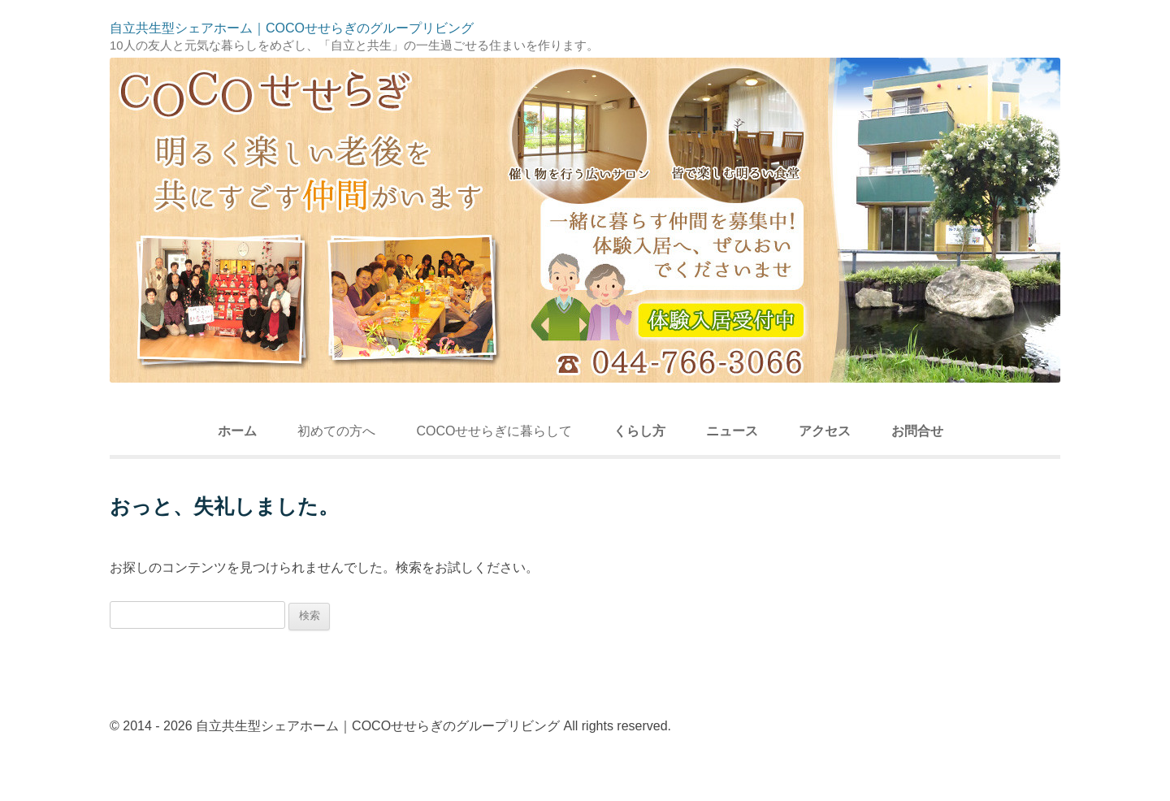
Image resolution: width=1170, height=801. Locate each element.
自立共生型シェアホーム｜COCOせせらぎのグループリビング (292, 28)
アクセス (825, 431)
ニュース (732, 431)
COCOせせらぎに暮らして (494, 431)
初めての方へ (336, 431)
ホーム (237, 431)
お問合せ (917, 431)
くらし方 (639, 431)
